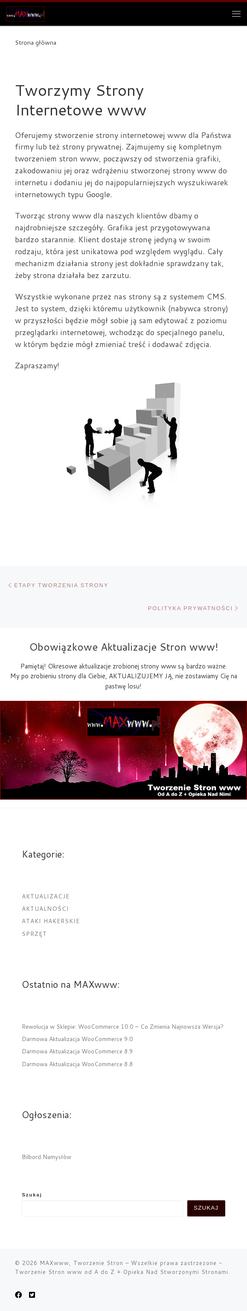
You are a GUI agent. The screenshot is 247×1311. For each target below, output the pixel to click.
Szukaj (32, 1194)
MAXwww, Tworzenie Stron (81, 1263)
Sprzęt (34, 933)
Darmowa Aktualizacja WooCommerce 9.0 (77, 1039)
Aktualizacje (46, 896)
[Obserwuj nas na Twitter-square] (32, 1294)
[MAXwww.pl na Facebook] (18, 1294)
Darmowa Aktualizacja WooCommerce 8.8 (77, 1064)
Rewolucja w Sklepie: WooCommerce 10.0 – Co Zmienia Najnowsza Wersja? (123, 1026)
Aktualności (45, 908)
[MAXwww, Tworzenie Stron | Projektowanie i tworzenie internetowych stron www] (25, 12)
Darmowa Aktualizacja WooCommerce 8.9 (77, 1051)
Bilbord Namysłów (46, 1157)
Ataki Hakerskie (51, 921)
